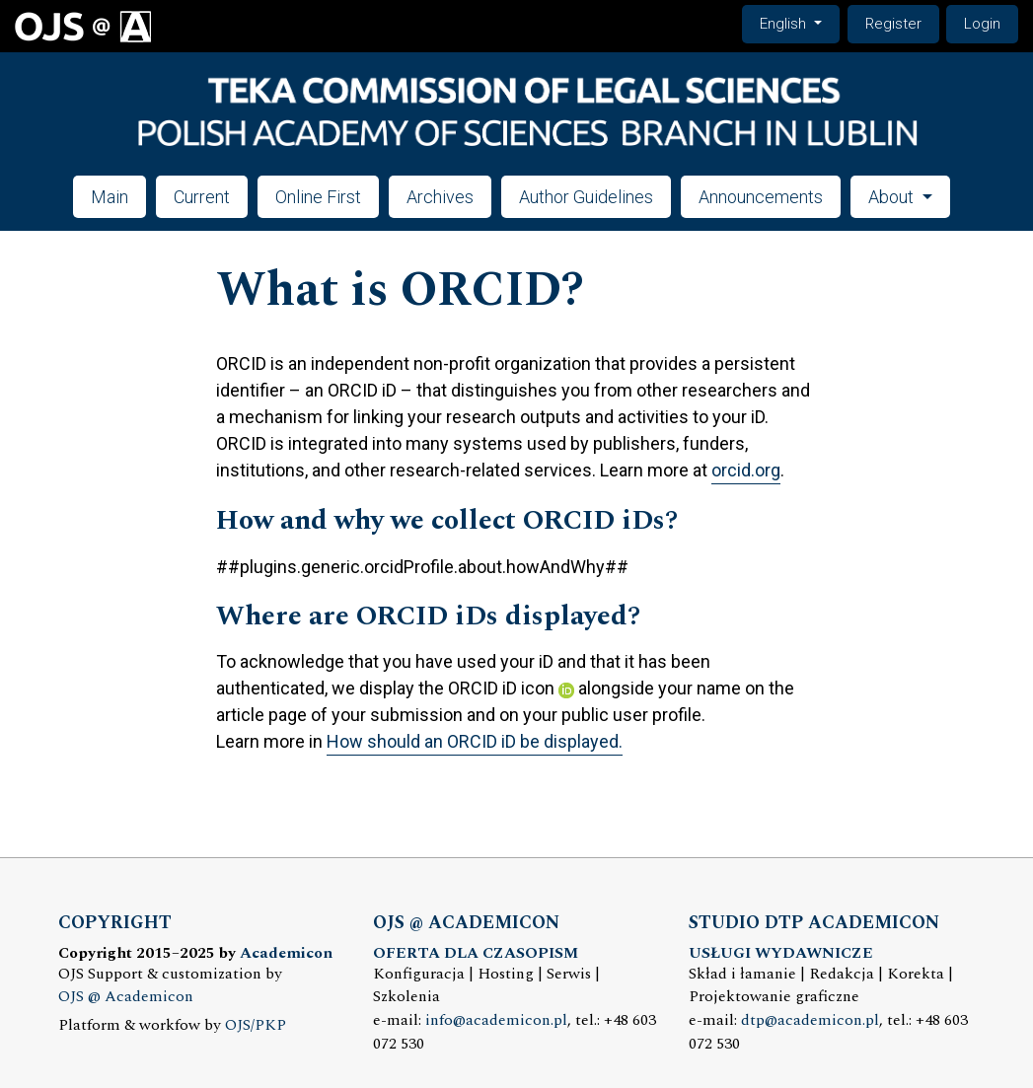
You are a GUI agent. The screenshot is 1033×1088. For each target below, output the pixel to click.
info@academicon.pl (496, 1020)
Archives (440, 196)
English (799, 22)
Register (893, 24)
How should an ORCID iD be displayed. (475, 741)
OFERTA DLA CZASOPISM (475, 953)
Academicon (286, 953)
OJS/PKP (255, 1025)
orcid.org (745, 470)
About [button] (893, 196)
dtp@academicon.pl (810, 1020)
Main (109, 196)
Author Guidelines (586, 196)
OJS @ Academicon (125, 996)
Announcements (761, 196)
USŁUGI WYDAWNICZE (781, 953)
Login (982, 24)
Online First (318, 196)
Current (202, 196)
